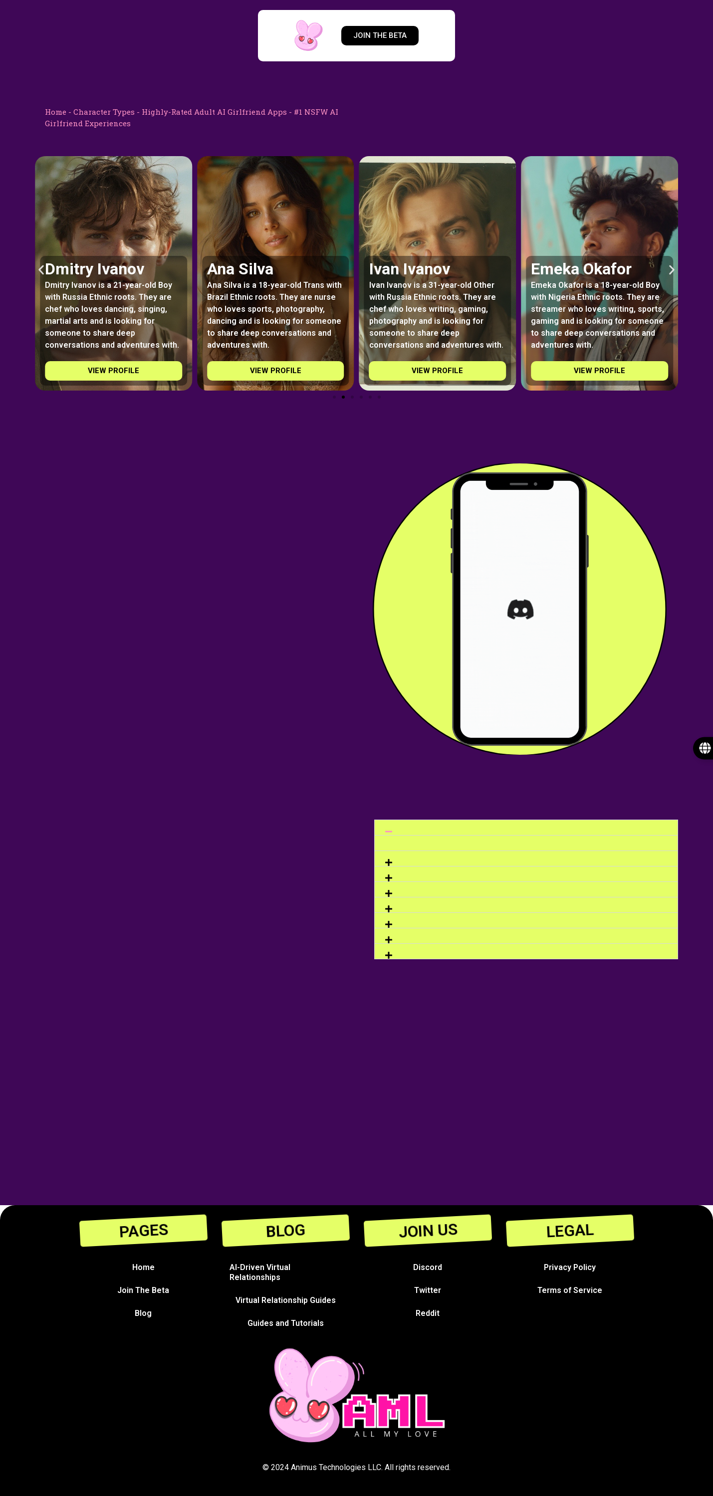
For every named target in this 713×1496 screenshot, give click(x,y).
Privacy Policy (570, 1267)
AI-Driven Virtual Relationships (260, 1272)
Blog (143, 1313)
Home (55, 112)
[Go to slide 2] (343, 397)
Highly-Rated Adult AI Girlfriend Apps (214, 112)
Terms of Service (569, 1290)
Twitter (427, 1290)
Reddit (428, 1313)
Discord (427, 1267)
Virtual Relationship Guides (286, 1300)
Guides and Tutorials (285, 1323)
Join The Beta (143, 1290)
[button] (41, 269)
